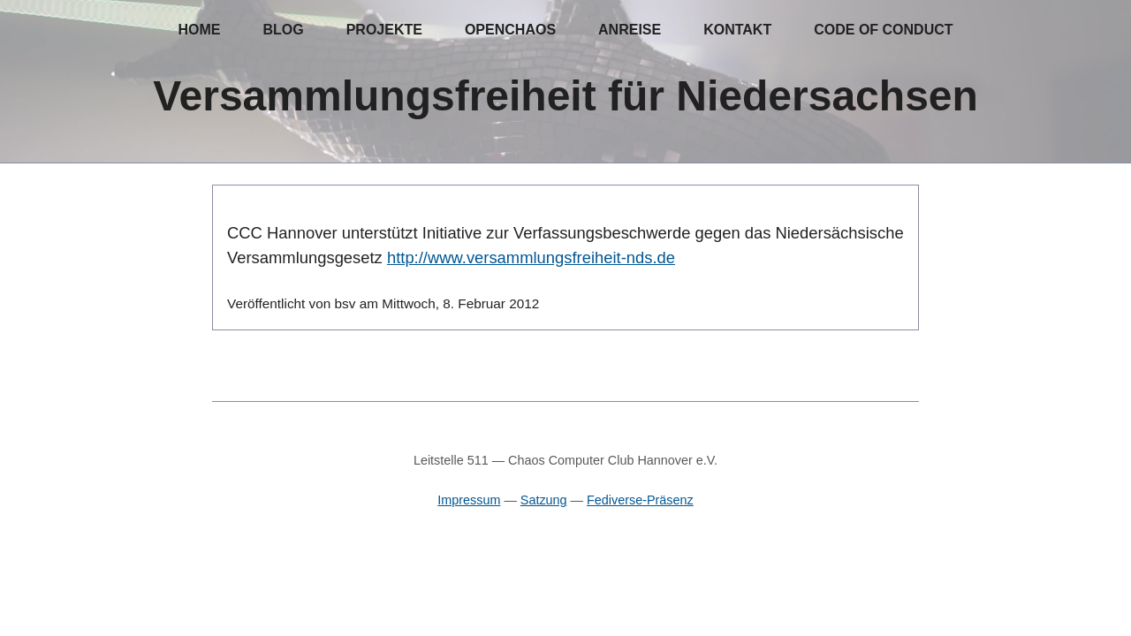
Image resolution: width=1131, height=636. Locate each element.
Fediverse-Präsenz (640, 500)
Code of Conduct (883, 29)
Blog (282, 29)
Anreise (629, 29)
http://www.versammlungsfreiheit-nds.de (531, 257)
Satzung (543, 500)
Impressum (468, 500)
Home (199, 29)
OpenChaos (510, 29)
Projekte (384, 29)
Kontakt (737, 29)
